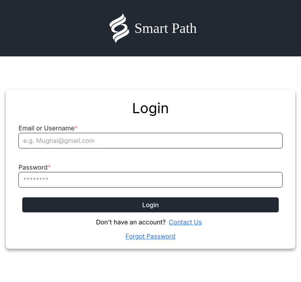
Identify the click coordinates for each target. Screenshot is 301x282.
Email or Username (48, 128)
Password (34, 167)
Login (150, 205)
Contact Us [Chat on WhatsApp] (185, 222)
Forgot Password (150, 236)
